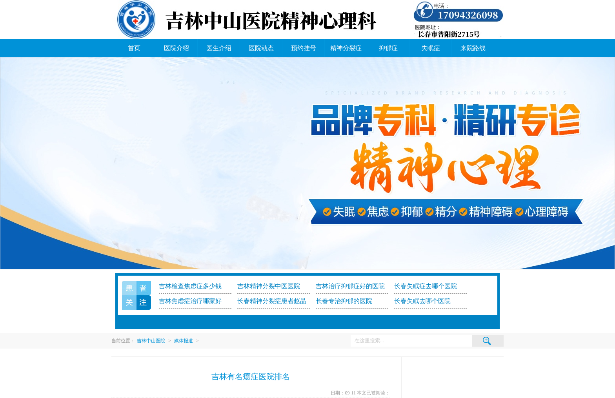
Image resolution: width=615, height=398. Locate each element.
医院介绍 (176, 48)
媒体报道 (183, 340)
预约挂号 (303, 48)
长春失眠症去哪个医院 (425, 286)
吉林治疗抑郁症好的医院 (350, 286)
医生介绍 (218, 48)
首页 (134, 48)
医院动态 (261, 48)
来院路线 (473, 48)
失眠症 (430, 48)
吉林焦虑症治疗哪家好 (190, 301)
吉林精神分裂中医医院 (268, 286)
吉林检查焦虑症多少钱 (190, 286)
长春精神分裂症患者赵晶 (271, 301)
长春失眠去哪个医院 (422, 301)
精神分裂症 (346, 48)
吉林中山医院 (151, 340)
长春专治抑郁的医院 (344, 301)
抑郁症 (388, 48)
